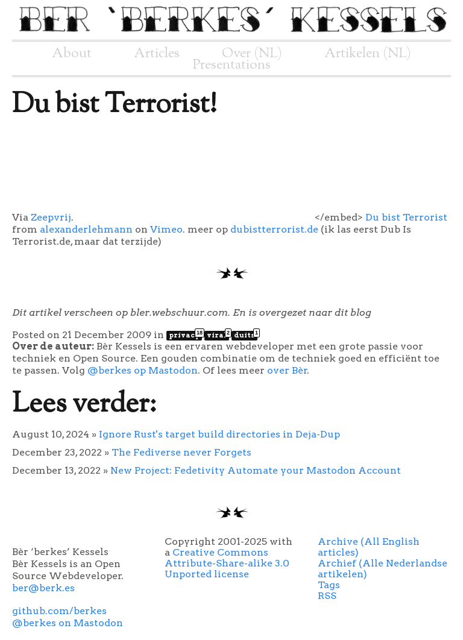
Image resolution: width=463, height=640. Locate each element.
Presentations (232, 65)
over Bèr (287, 370)
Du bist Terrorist (406, 217)
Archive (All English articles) (369, 547)
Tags (329, 585)
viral (218, 335)
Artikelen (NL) (367, 53)
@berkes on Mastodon (67, 623)
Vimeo (166, 229)
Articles (157, 53)
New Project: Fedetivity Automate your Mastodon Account (255, 470)
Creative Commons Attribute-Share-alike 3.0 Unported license (227, 563)
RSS (327, 595)
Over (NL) (252, 53)
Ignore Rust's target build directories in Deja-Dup (219, 434)
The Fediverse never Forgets (181, 452)
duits (245, 335)
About (72, 53)
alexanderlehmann (86, 229)
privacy (185, 335)
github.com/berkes (59, 610)
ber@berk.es (43, 588)
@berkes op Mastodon (142, 370)
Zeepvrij (51, 217)
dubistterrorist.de (274, 229)
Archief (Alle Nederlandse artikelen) (382, 568)
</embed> (218, 217)
